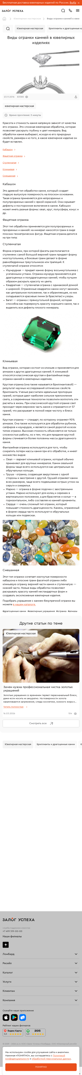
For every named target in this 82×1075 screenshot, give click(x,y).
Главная (5, 19)
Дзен (6, 793)
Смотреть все (42, 723)
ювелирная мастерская (19, 106)
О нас (6, 980)
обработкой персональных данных (51, 1059)
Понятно (41, 1067)
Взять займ (9, 807)
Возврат (7, 942)
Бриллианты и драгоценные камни (56, 744)
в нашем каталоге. (24, 604)
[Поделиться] (76, 97)
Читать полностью (13, 707)
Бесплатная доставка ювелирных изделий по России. (36, 2)
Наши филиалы (12, 785)
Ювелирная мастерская (27, 19)
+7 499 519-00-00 (12, 780)
